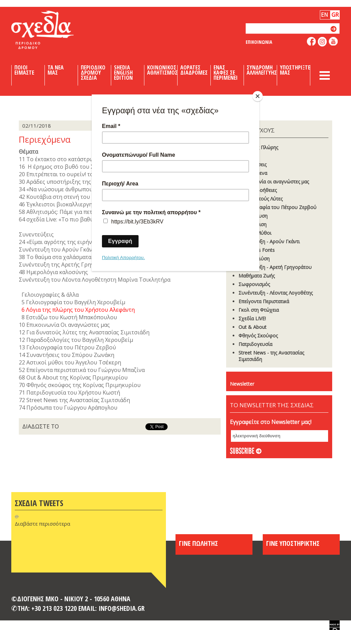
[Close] (257, 96)
